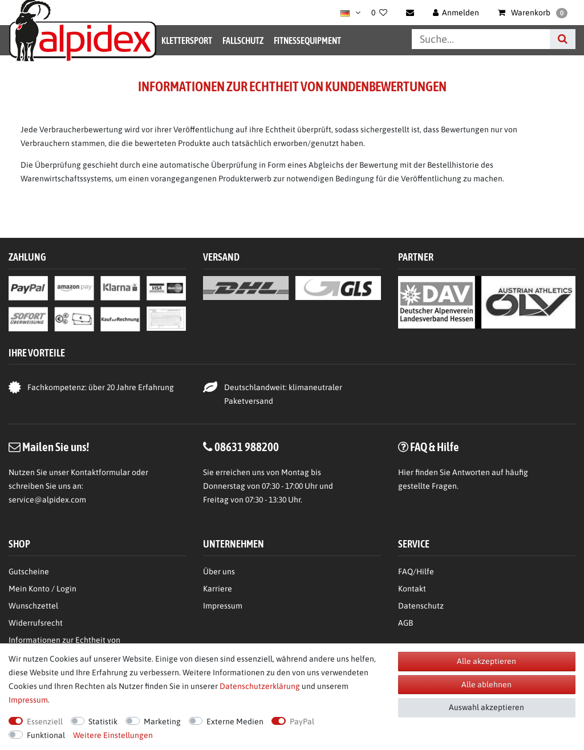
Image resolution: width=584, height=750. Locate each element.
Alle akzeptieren (486, 661)
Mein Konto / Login (42, 588)
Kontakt (412, 588)
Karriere (217, 588)
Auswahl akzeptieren (486, 707)
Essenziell (45, 721)
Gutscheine (29, 571)
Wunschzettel (33, 605)
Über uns (219, 571)
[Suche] (562, 39)
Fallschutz (242, 40)
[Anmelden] (456, 12)
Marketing (162, 721)
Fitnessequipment (307, 40)
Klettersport (186, 40)
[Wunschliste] (379, 12)
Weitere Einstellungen (113, 735)
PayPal (302, 721)
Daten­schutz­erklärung (260, 686)
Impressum (222, 605)
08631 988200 (246, 446)
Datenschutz (421, 605)
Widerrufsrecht (36, 622)
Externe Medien (234, 721)
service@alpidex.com (47, 499)
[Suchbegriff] (481, 39)
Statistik (102, 721)
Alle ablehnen (486, 684)
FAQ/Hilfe (416, 571)
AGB (405, 622)
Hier (405, 472)
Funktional (46, 735)
